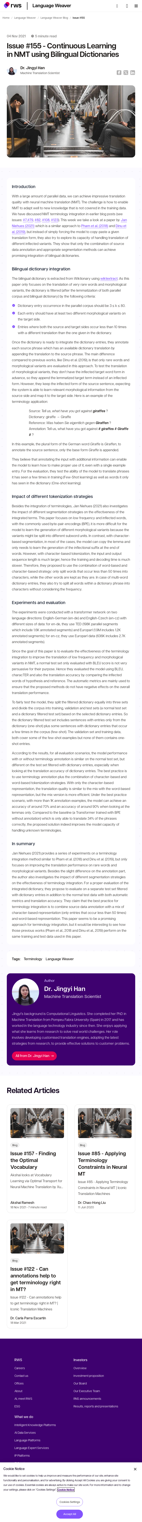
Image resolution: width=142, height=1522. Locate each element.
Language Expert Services (31, 1448)
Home (6, 17)
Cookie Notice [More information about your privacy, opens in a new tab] (66, 1489)
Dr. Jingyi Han (32, 67)
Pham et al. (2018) (94, 225)
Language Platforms (27, 1440)
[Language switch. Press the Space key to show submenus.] (127, 6)
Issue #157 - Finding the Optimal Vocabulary (33, 1160)
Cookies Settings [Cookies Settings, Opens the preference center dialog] (70, 1502)
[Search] (118, 6)
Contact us (21, 1375)
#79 (30, 220)
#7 (25, 220)
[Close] (135, 1469)
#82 (38, 220)
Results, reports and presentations (96, 1406)
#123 (54, 220)
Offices (19, 1383)
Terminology (33, 959)
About (18, 1391)
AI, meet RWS (23, 1398)
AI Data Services (25, 1432)
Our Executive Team (87, 1391)
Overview (80, 1368)
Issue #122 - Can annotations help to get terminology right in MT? (35, 1279)
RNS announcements (87, 1398)
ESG (17, 1406)
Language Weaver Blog (54, 17)
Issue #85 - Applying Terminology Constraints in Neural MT (102, 1163)
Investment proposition (89, 1375)
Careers (19, 1368)
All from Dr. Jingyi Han (35, 1055)
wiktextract (109, 278)
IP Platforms (22, 1455)
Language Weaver (25, 17)
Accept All (69, 1514)
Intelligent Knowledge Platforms (35, 1425)
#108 (46, 220)
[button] (12, 5)
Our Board (80, 1383)
